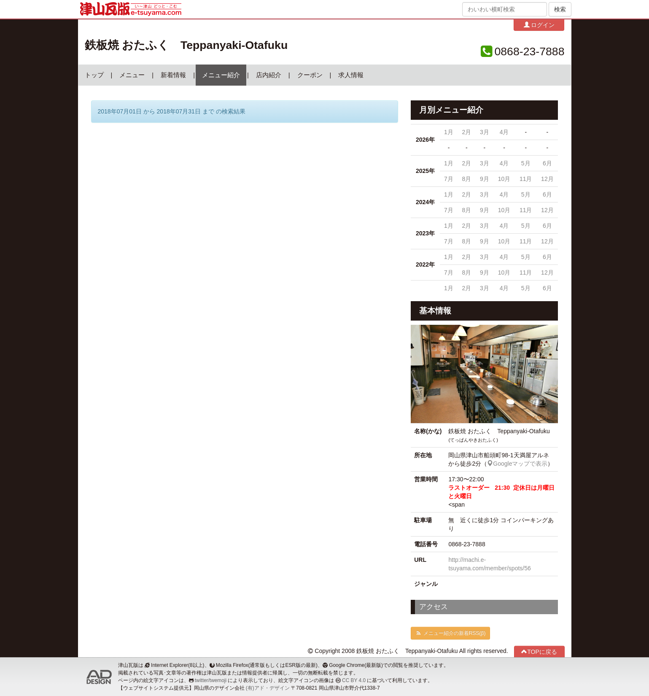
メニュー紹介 (221, 75)
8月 (466, 178)
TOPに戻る (539, 651)
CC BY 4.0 (354, 680)
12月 (547, 178)
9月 (484, 178)
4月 (504, 132)
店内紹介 (268, 75)
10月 (504, 178)
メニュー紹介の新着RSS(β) (450, 633)
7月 (448, 178)
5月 (526, 163)
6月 (547, 163)
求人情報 (351, 75)
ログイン (539, 24)
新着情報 (173, 75)
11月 (526, 178)
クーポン (310, 75)
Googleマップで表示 (517, 463)
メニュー (132, 75)
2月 (466, 132)
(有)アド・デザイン (268, 688)
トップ (94, 75)
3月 (484, 132)
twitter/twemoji (210, 680)
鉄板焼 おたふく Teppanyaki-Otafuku (186, 45)
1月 (448, 132)
